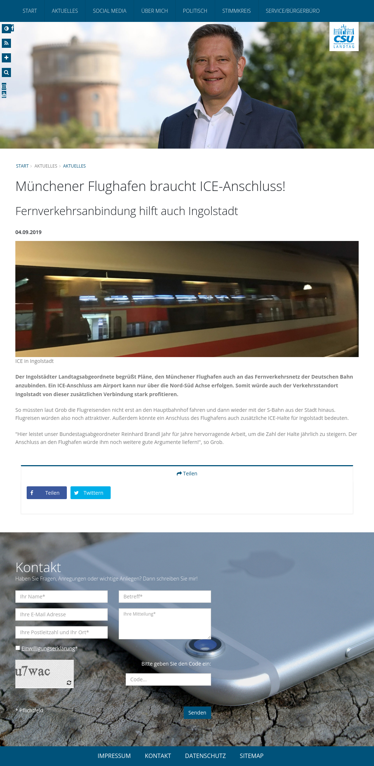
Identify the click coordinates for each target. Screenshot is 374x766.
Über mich (154, 10)
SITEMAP (252, 756)
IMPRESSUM (114, 756)
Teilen (187, 473)
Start (30, 10)
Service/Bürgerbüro (293, 10)
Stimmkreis (236, 10)
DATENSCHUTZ (205, 756)
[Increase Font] (6, 57)
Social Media (109, 10)
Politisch (195, 10)
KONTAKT (158, 756)
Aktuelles (65, 10)
